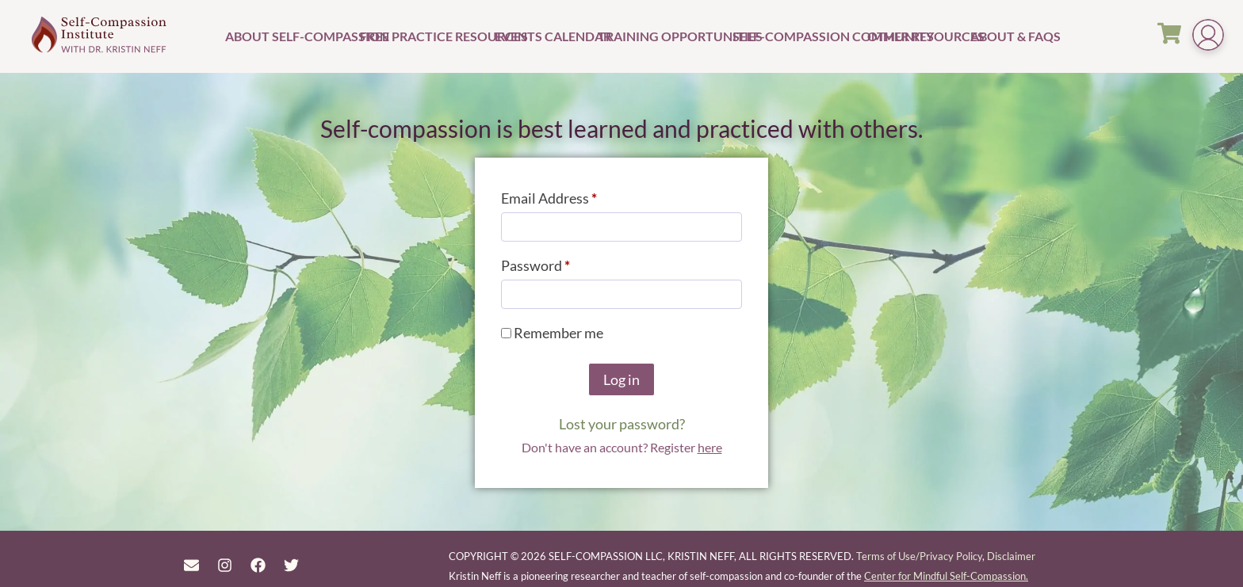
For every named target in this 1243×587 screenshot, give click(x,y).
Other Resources (916, 36)
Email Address (577, 195)
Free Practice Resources (425, 36)
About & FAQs (1008, 36)
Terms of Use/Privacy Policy (919, 556)
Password (563, 262)
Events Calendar (544, 36)
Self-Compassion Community (797, 36)
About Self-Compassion (290, 36)
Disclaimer (1011, 556)
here (710, 447)
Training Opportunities (663, 36)
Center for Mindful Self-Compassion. (946, 576)
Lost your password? (622, 424)
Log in (621, 379)
